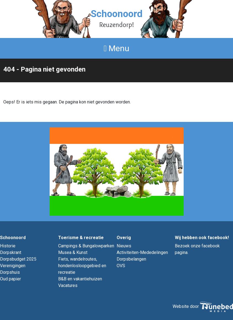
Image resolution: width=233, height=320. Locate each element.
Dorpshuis (10, 272)
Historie (7, 245)
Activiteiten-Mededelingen (142, 252)
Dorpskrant (10, 252)
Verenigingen (12, 265)
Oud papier (10, 278)
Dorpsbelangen (131, 259)
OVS (121, 265)
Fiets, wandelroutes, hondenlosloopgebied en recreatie (82, 265)
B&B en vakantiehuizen (80, 278)
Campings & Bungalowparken (86, 245)
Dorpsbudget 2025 (18, 259)
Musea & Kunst (72, 252)
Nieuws (124, 245)
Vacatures (67, 285)
